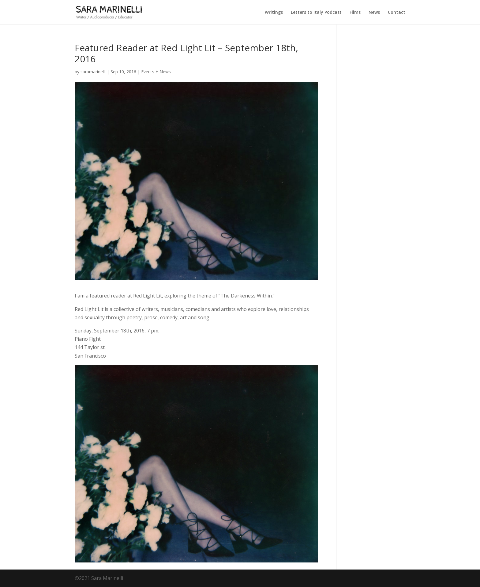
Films (355, 12)
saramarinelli (93, 72)
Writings (274, 12)
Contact (396, 12)
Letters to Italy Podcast (316, 12)
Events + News (156, 72)
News (374, 12)
